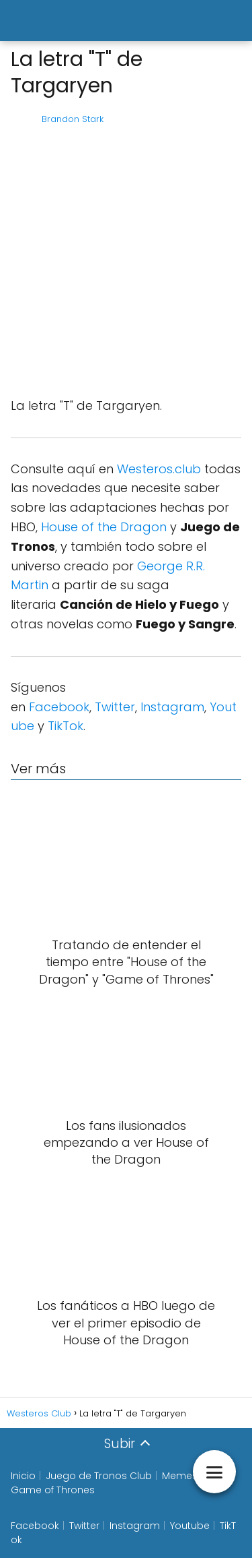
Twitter (115, 706)
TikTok (65, 725)
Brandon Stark (72, 119)
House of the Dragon (104, 526)
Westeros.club (159, 468)
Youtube (190, 1525)
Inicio (23, 1475)
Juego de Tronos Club (99, 1475)
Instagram (172, 706)
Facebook (59, 706)
